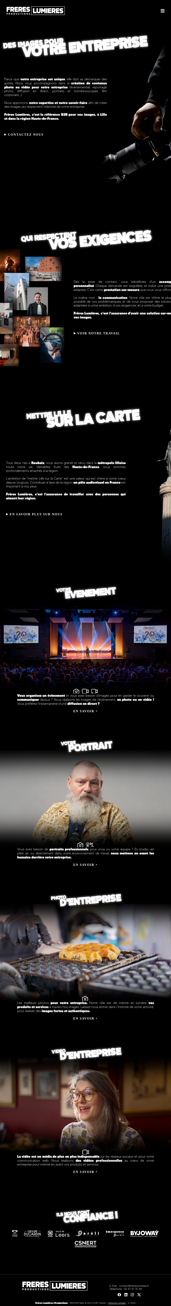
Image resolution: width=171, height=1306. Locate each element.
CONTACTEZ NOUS (24, 134)
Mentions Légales (117, 1303)
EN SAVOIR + (85, 711)
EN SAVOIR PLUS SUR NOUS (34, 514)
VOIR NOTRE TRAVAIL (97, 333)
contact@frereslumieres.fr (134, 1285)
